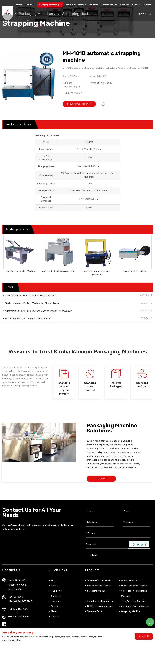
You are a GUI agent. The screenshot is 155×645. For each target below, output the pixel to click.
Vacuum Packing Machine (100, 582)
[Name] (100, 513)
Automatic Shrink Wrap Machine (58, 272)
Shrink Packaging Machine (134, 587)
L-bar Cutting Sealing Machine (20, 272)
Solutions (93, 5)
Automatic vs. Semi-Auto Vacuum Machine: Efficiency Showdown (38, 311)
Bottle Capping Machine (99, 608)
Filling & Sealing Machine (133, 603)
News (134, 5)
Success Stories (109, 5)
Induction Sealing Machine (100, 603)
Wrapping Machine (130, 613)
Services (124, 5)
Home (19, 5)
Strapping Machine (97, 592)
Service (54, 608)
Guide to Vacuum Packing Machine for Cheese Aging (32, 303)
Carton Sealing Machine (99, 587)
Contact (147, 5)
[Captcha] (107, 545)
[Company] (136, 524)
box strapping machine (135, 272)
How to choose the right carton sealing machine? (30, 296)
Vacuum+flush (94, 613)
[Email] (136, 513)
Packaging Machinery (48, 5)
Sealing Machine (129, 582)
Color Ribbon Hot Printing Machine (134, 595)
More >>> (102, 480)
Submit (93, 557)
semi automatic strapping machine (96, 273)
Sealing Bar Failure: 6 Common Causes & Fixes (28, 319)
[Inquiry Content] (118, 535)
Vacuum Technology (75, 5)
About (28, 5)
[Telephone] (100, 524)
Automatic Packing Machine (135, 608)
